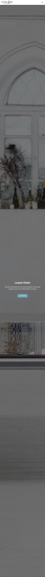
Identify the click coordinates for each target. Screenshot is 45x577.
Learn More (22, 295)
